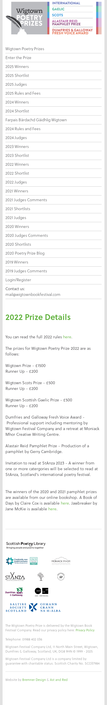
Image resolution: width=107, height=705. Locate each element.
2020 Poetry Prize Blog (25, 253)
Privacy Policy (85, 630)
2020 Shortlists (18, 244)
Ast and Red (59, 679)
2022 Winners (17, 164)
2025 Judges (16, 84)
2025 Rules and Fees (23, 93)
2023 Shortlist (17, 155)
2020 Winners (17, 226)
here (67, 337)
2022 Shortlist (17, 173)
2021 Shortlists (17, 209)
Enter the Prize (18, 57)
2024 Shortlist (17, 111)
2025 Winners (17, 66)
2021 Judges (15, 217)
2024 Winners (17, 102)
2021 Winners (16, 191)
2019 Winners (16, 262)
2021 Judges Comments (26, 200)
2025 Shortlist (17, 75)
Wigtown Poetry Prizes (24, 49)
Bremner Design (34, 679)
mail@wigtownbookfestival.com (32, 294)
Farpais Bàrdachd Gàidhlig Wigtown (36, 120)
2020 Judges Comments (26, 235)
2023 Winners (17, 146)
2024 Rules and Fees (23, 129)
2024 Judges (16, 137)
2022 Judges (16, 182)
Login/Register (18, 280)
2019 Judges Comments (26, 271)
